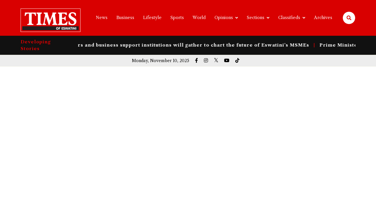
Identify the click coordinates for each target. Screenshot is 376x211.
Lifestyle (152, 17)
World (199, 17)
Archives (323, 17)
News (102, 17)
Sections (255, 17)
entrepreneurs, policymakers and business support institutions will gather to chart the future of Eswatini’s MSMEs (158, 45)
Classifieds (289, 17)
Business (125, 17)
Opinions (223, 17)
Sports (177, 17)
